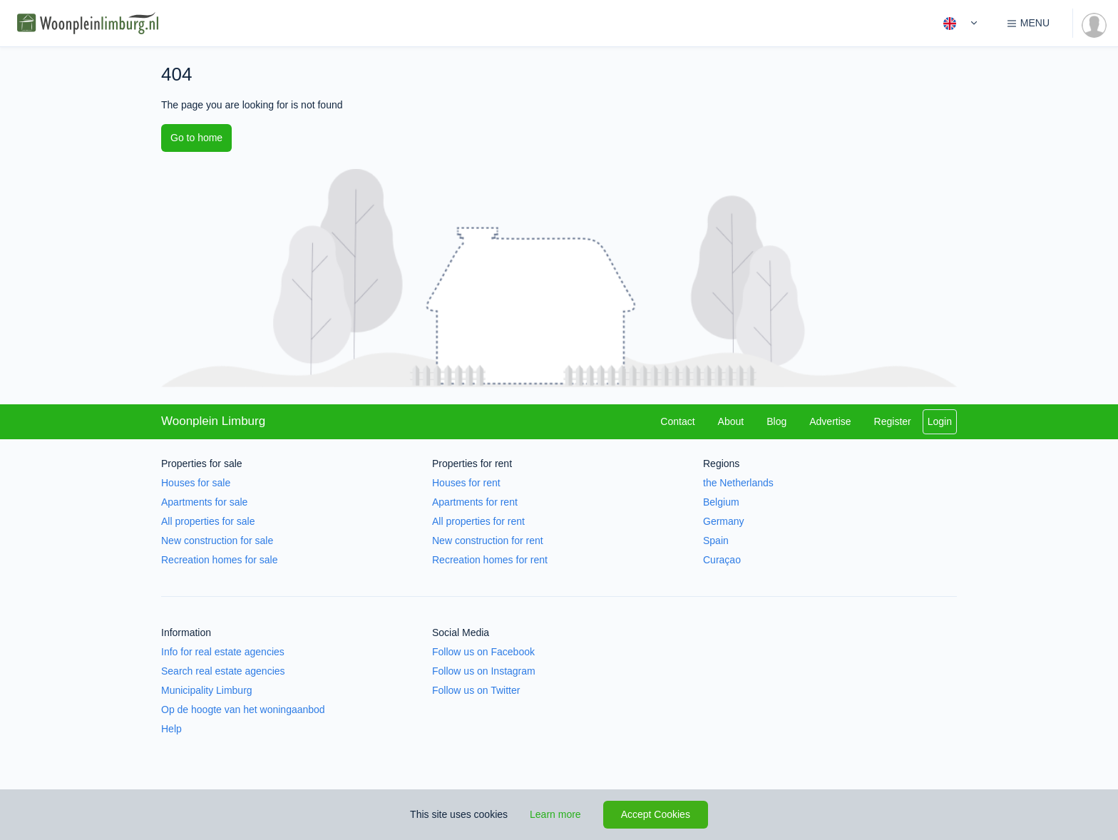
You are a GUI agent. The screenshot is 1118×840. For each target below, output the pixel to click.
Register (892, 421)
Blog (776, 421)
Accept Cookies (655, 814)
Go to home (196, 137)
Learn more (555, 814)
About (731, 421)
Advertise (830, 421)
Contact (677, 421)
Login (940, 421)
